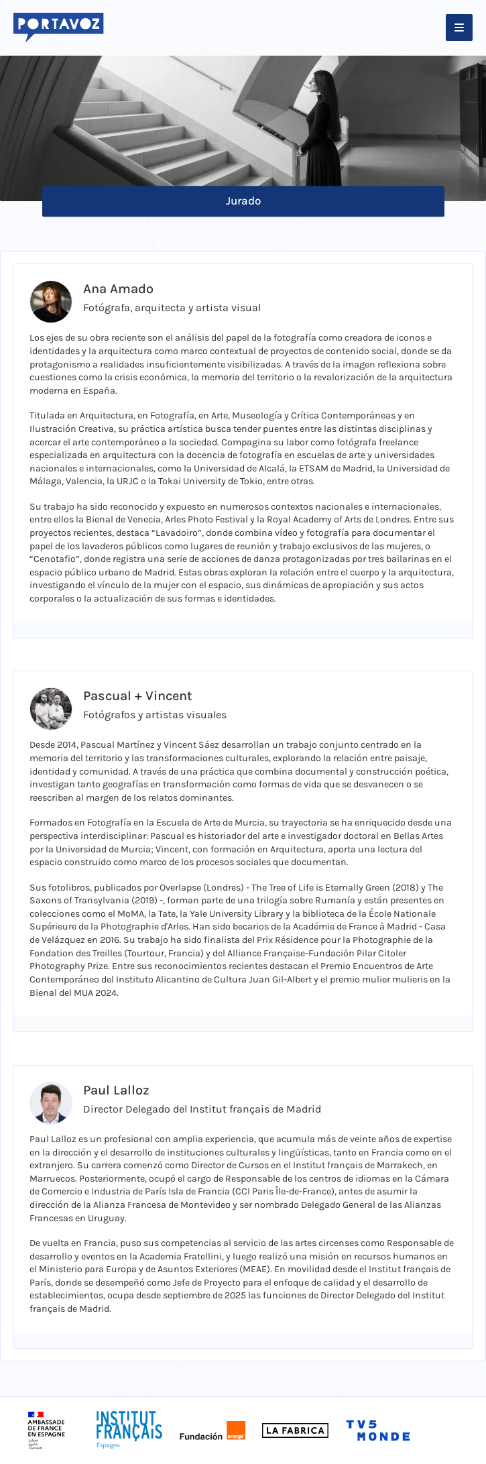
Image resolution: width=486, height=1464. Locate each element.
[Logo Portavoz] (58, 28)
